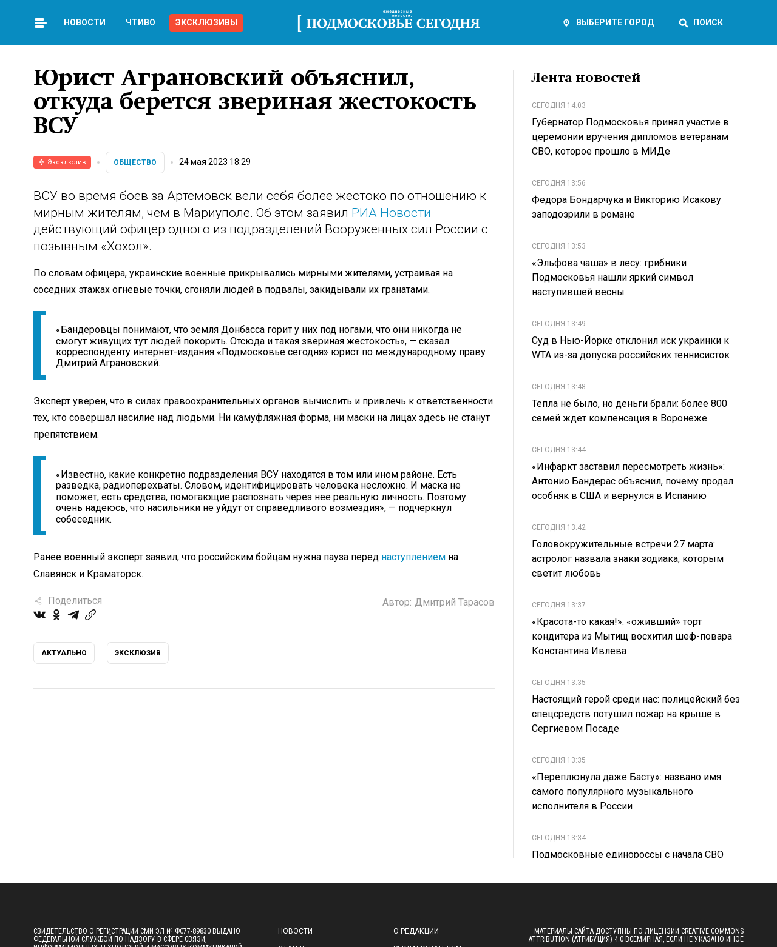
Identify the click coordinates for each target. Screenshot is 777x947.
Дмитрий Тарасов (455, 602)
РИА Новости (391, 213)
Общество (135, 162)
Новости (85, 22)
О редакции (416, 931)
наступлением (413, 557)
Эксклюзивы (206, 22)
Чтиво (140, 22)
